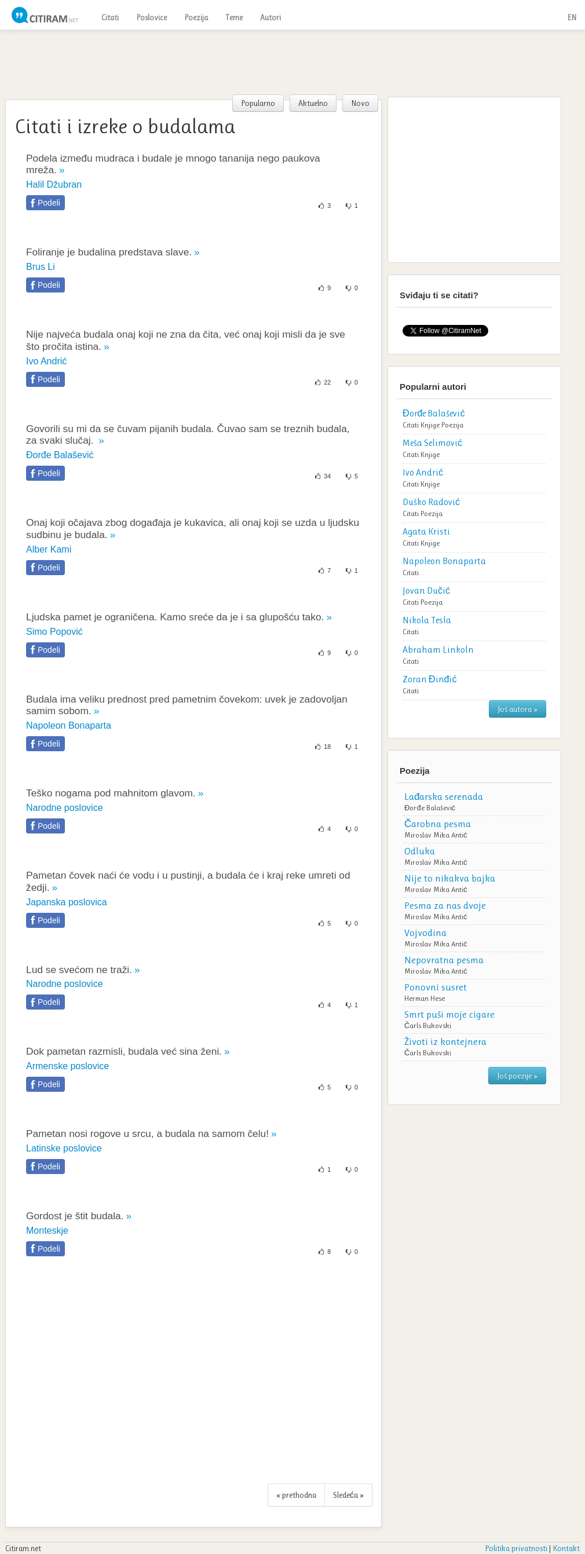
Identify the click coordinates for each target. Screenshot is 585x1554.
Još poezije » (517, 1075)
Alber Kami (48, 549)
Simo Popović (54, 632)
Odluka (419, 851)
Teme (234, 17)
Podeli (49, 202)
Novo (360, 103)
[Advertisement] (292, 62)
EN (571, 17)
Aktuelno (313, 103)
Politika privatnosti (516, 1548)
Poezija (196, 17)
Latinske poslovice (64, 1148)
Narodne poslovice (64, 808)
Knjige (430, 425)
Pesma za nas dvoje (445, 905)
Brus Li (40, 267)
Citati (110, 17)
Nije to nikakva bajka (449, 878)
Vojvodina (425, 932)
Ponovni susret (435, 987)
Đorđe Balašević (60, 455)
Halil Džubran (54, 184)
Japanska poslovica (66, 902)
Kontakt (566, 1548)
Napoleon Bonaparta (68, 725)
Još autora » (518, 709)
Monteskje (47, 1230)
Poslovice (151, 17)
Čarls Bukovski (427, 1025)
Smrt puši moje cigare (449, 1014)
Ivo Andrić (46, 361)
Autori (270, 17)
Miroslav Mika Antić (435, 835)
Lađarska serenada (443, 796)
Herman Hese (424, 998)
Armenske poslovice (67, 1066)
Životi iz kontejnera (445, 1041)
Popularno (258, 103)
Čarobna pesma (437, 823)
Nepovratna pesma (444, 960)
